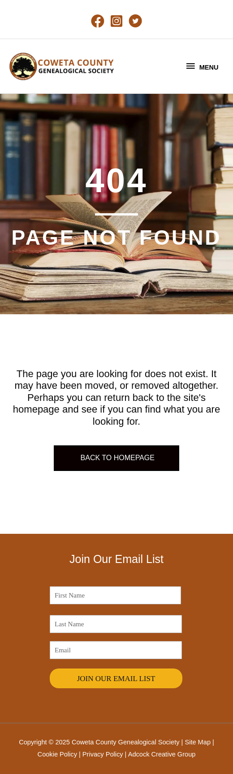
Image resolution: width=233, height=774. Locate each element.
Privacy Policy (102, 754)
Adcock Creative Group (162, 754)
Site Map (198, 742)
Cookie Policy (57, 754)
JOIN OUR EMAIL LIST (116, 678)
